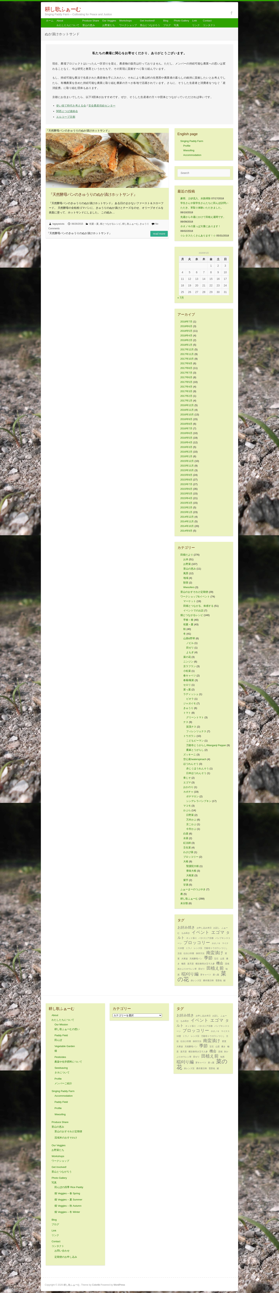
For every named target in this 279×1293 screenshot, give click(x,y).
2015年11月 (187, 465)
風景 (185, 573)
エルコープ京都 (65, 116)
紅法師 (187, 842)
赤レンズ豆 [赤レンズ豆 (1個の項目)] (196, 980)
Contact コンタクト (209, 23)
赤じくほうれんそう (197, 768)
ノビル (190, 643)
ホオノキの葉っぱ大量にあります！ (200, 226)
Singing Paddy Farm (191, 141)
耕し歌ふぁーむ (63, 9)
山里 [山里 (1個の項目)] (222, 958)
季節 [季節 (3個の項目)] (208, 957)
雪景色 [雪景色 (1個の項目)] (218, 980)
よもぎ (190, 652)
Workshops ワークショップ (128, 23)
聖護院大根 (192, 866)
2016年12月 (187, 405)
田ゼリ (190, 647)
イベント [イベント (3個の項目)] (200, 932)
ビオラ (190, 698)
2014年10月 (187, 526)
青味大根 (191, 870)
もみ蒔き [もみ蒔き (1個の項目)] (185, 933)
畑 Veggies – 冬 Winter (67, 1212)
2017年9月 (186, 363)
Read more (159, 233)
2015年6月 (186, 488)
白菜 (185, 833)
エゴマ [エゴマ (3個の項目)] (218, 932)
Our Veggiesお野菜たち (109, 23)
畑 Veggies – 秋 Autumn (67, 1205)
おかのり (188, 787)
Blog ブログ (167, 23)
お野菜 (187, 564)
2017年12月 (187, 349)
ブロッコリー (190, 856)
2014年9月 (186, 530)
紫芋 (185, 880)
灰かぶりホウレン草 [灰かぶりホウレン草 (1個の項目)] (187, 969)
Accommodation (192, 155)
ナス (185, 722)
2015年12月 (187, 461)
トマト (187, 712)
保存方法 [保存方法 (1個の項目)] (200, 953)
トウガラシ (189, 736)
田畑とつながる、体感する (198, 605)
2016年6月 (186, 433)
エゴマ (187, 782)
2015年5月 (186, 493)
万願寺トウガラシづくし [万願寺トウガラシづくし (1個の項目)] (215, 948)
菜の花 (187, 657)
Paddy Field (61, 1102)
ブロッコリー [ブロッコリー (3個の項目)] (196, 942)
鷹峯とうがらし (195, 749)
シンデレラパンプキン (198, 801)
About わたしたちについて (68, 23)
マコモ (187, 805)
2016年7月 (186, 428)
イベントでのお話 (193, 610)
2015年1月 (186, 512)
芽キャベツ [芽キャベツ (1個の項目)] (205, 974)
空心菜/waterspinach (194, 759)
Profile (186, 145)
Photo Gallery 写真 (181, 23)
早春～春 (188, 619)
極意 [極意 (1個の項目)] (183, 963)
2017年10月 (187, 358)
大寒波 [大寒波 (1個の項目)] (184, 958)
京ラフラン (189, 666)
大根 (185, 861)
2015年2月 (186, 507)
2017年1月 (186, 400)
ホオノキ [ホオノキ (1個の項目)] (216, 943)
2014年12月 (187, 516)
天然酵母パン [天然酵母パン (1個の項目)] (195, 958)
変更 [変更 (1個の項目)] (224, 1041)
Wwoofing (188, 150)
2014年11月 (187, 521)
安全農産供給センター (101, 105)
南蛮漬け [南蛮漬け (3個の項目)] (214, 952)
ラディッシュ (190, 694)
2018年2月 (186, 340)
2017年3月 (186, 391)
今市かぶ (191, 828)
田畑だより (186, 554)
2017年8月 (186, 368)
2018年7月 (186, 321)
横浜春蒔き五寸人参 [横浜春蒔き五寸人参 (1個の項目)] (205, 963)
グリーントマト (195, 717)
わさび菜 (188, 852)
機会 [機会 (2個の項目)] (219, 963)
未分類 (184, 903)
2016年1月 (186, 456)
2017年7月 (186, 372)
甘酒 (185, 884)
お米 (185, 559)
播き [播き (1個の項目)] (223, 1046)
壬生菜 (187, 847)
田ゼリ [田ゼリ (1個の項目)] (201, 969)
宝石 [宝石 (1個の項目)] (216, 958)
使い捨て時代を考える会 (71, 105)
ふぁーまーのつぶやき (193, 889)
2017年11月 (187, 354)
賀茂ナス (191, 726)
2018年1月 (186, 344)
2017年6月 (186, 377)
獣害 (185, 582)
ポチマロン (192, 796)
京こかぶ (191, 824)
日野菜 (190, 815)
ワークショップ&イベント (195, 596)
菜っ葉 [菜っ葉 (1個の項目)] (216, 974)
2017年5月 (186, 382)
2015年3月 (186, 502)
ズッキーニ (189, 754)
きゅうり (144, 224)
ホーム (49, 20)
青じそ (187, 777)
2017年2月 (186, 395)
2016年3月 (186, 447)
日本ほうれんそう (196, 773)
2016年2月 (186, 451)
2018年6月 (186, 326)
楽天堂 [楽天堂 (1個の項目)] (190, 963)
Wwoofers (189, 587)
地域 (185, 577)
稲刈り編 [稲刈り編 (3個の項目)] (190, 974)
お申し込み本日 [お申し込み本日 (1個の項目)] (204, 928)
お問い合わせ (62, 1250)
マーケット (189, 601)
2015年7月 (186, 484)
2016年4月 (186, 442)
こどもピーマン (195, 740)
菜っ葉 (187, 689)
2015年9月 (186, 474)
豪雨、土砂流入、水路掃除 (195, 198)
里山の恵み (189, 568)
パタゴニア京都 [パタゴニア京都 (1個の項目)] (206, 938)
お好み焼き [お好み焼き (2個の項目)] (186, 927)
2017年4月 (186, 386)
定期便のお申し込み (65, 1256)
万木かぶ (191, 819)
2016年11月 (187, 409)
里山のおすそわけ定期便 (194, 591)
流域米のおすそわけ (65, 1137)
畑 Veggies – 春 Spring (67, 1193)
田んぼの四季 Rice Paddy (68, 1187)
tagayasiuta (58, 224)
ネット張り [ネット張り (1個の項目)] (191, 938)
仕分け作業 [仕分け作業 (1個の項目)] (188, 953)
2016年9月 (186, 419)
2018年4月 (186, 335)
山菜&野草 (189, 638)
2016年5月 (186, 437)
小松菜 (187, 670)
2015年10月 (187, 470)
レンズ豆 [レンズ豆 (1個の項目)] (198, 948)
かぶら (187, 810)
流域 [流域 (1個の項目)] (227, 963)
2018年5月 (186, 330)
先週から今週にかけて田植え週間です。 (203, 217)
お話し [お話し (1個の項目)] (216, 928)
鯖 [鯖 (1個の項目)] (224, 980)
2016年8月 (186, 423)
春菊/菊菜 (188, 680)
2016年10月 (187, 414)
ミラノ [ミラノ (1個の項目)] (189, 948)
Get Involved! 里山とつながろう (150, 23)
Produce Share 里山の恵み (90, 23)
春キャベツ (189, 675)
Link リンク (196, 23)
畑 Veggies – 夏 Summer (68, 1199)
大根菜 (190, 875)
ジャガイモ (189, 703)
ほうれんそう (190, 763)
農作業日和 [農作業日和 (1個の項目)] (208, 980)
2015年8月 (186, 479)
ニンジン (188, 661)
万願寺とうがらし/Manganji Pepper (206, 745)
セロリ (187, 684)
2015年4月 (186, 498)
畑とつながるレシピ (110, 224)
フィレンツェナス (196, 731)
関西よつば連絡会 (67, 111)
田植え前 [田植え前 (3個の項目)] (215, 968)
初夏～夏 (94, 224)
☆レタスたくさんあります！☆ (198, 235)
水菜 (185, 838)
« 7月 (180, 297)
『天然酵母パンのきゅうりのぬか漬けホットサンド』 (93, 194)
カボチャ (188, 791)
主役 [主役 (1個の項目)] (179, 953)
